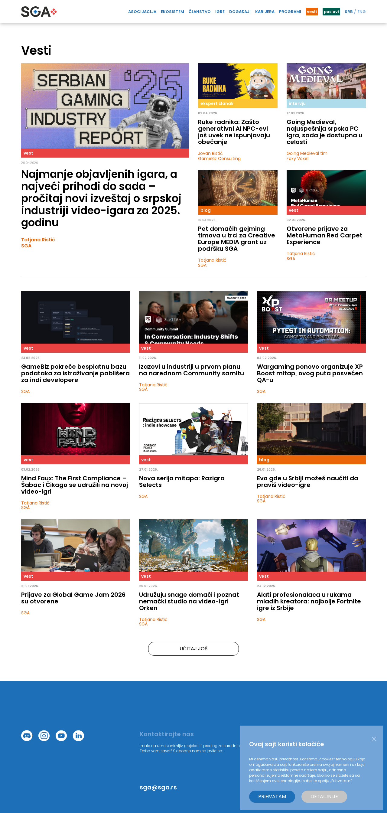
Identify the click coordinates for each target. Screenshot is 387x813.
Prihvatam (272, 796)
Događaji (240, 12)
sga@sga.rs (158, 787)
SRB (349, 12)
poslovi (331, 12)
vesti (312, 12)
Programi (290, 12)
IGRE (220, 12)
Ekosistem (172, 12)
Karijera (265, 12)
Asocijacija (142, 12)
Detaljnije (324, 796)
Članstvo (200, 12)
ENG (361, 12)
